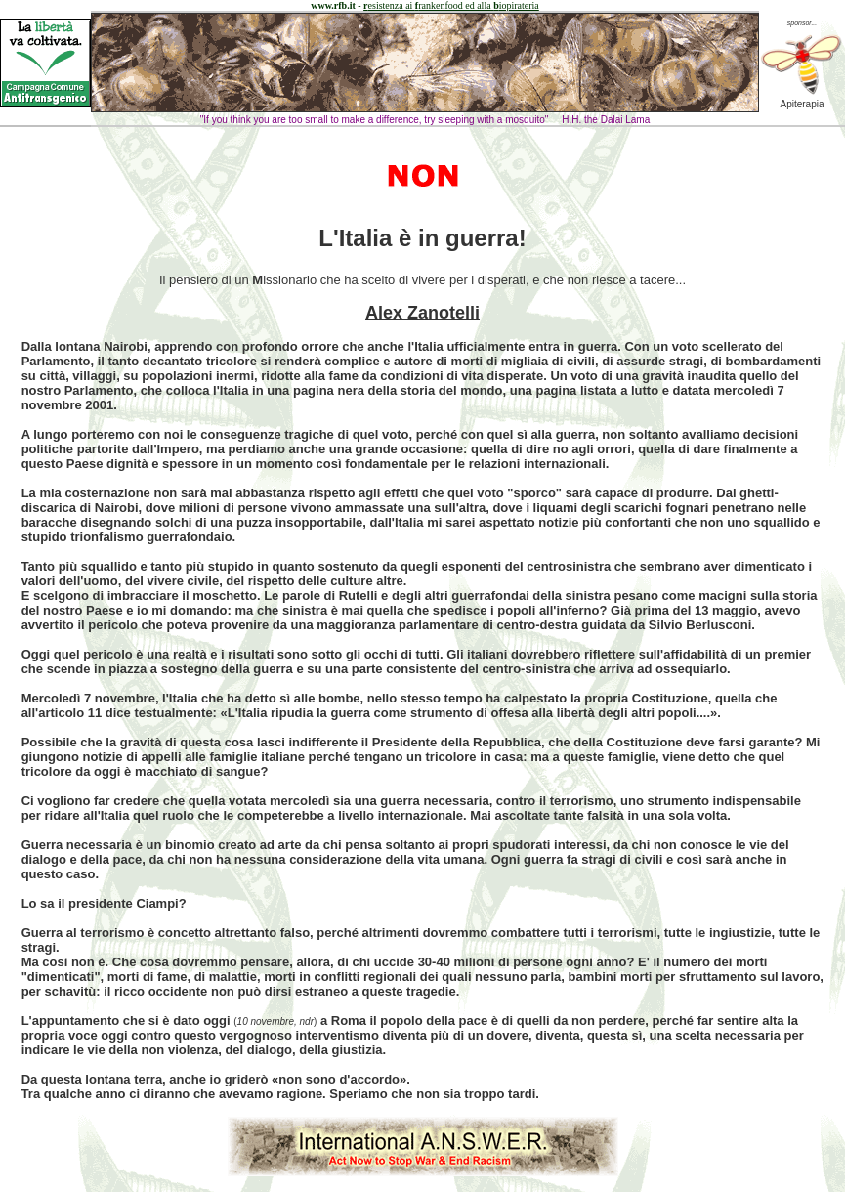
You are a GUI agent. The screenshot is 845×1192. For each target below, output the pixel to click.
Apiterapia (802, 99)
